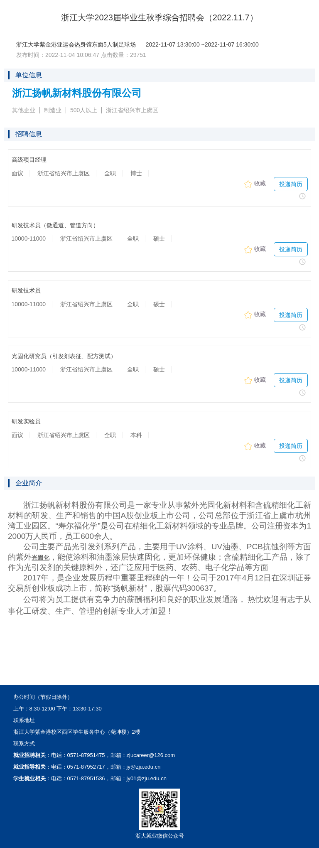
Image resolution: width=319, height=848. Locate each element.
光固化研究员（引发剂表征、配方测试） (64, 356)
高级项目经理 (29, 160)
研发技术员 (26, 291)
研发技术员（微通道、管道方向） (55, 225)
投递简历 (290, 184)
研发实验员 (26, 421)
